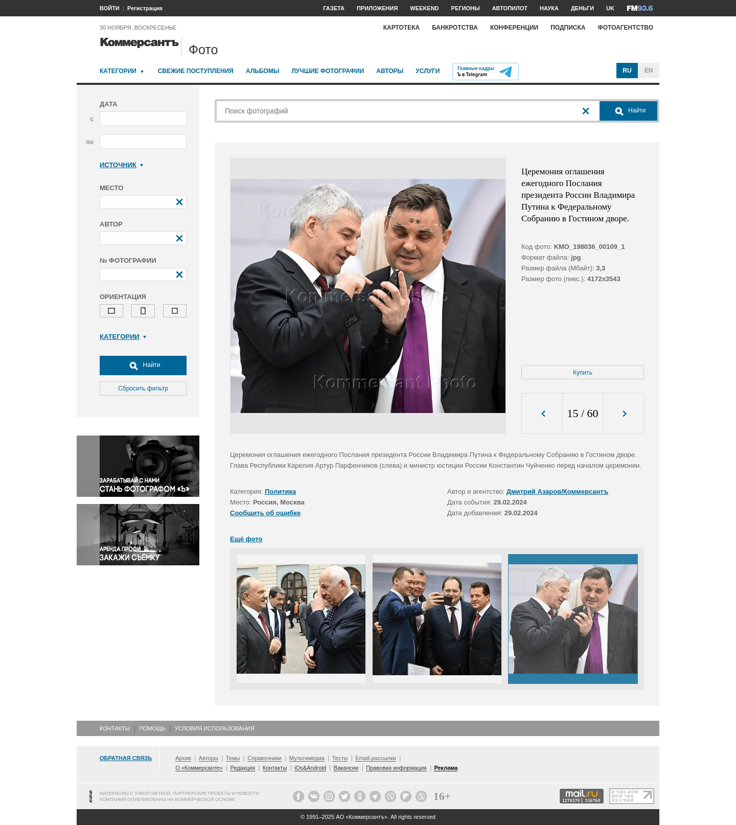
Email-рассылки (375, 758)
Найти (143, 365)
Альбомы (263, 71)
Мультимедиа (307, 758)
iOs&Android (310, 768)
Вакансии (346, 768)
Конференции (514, 27)
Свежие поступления (196, 71)
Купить (582, 372)
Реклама (445, 768)
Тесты (340, 758)
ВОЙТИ (110, 8)
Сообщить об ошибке (265, 513)
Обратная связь (126, 758)
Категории (118, 71)
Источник (121, 165)
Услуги (428, 71)
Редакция (242, 768)
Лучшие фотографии (327, 71)
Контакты (115, 728)
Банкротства (455, 27)
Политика (280, 491)
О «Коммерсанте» (198, 768)
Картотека (401, 27)
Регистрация (145, 8)
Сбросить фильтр (143, 388)
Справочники (264, 758)
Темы (233, 758)
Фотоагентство (625, 27)
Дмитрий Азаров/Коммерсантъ (558, 491)
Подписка (567, 27)
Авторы (389, 71)
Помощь (152, 728)
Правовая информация (396, 768)
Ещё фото (246, 539)
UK (610, 8)
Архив (183, 758)
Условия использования (215, 728)
